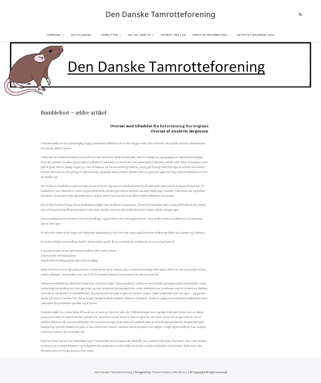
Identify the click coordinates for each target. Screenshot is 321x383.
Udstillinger (81, 35)
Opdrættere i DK (173, 35)
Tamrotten (109, 35)
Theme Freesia (161, 372)
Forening (54, 35)
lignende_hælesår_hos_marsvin (139, 341)
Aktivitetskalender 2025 (256, 35)
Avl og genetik (139, 35)
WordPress (180, 372)
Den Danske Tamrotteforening (161, 14)
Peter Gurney (59, 341)
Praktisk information (210, 35)
